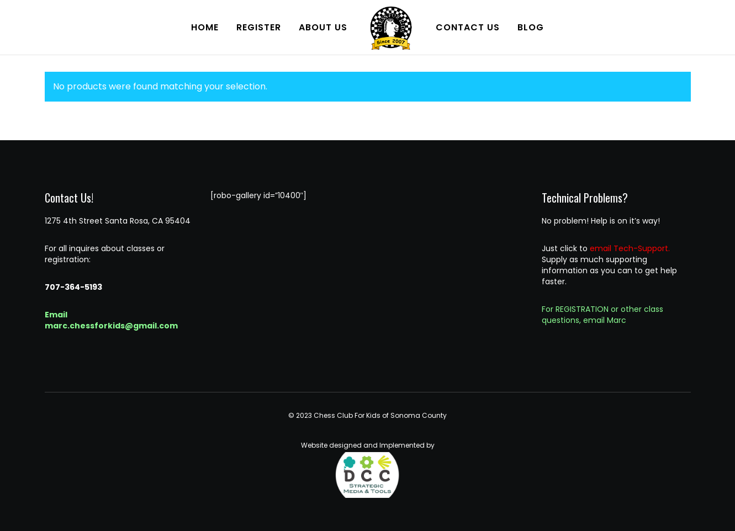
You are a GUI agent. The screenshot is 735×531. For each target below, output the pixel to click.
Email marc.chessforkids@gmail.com (111, 320)
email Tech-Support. (630, 248)
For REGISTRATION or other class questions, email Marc (602, 315)
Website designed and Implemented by (368, 469)
